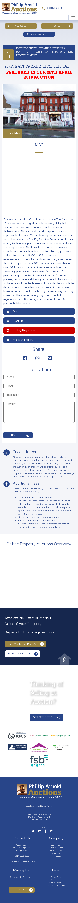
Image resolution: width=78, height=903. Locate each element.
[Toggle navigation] (73, 17)
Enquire (15, 435)
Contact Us (56, 856)
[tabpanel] (39, 111)
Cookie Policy (56, 877)
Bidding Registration (21, 330)
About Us (56, 853)
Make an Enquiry (20, 339)
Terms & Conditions (56, 883)
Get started (46, 717)
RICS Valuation (56, 851)
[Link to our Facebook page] (47, 832)
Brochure (15, 320)
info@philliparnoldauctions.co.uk (22, 861)
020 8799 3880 (22, 856)
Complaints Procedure (56, 885)
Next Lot (61, 26)
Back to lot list (37, 34)
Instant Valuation (23, 654)
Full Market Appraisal (26, 644)
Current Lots (56, 845)
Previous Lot (17, 26)
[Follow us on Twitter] (34, 832)
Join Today (23, 890)
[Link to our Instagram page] (53, 832)
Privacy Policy (56, 880)
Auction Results (56, 848)
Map (12, 311)
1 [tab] (39, 136)
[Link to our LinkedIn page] (41, 832)
